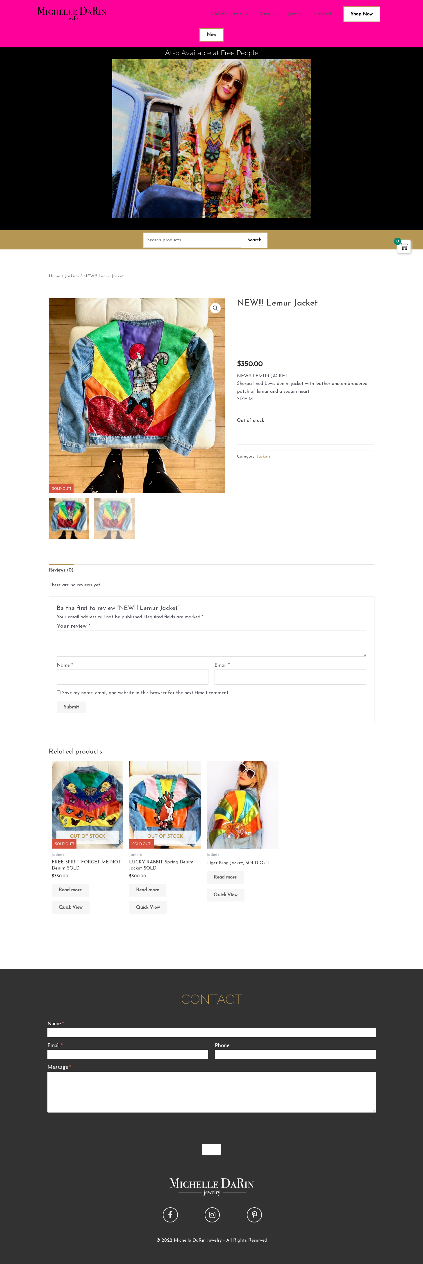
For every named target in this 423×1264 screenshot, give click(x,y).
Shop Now (362, 14)
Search (254, 240)
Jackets (72, 276)
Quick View (71, 907)
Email (222, 665)
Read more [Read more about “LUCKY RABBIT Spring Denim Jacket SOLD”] (147, 890)
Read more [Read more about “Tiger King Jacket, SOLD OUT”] (225, 877)
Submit (211, 1149)
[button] (215, 308)
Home (54, 276)
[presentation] (91, 1126)
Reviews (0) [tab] (61, 570)
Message (59, 1067)
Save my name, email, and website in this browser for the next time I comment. (145, 693)
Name (65, 665)
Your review (73, 626)
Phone (222, 1045)
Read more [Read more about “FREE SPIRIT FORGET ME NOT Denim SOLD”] (70, 890)
